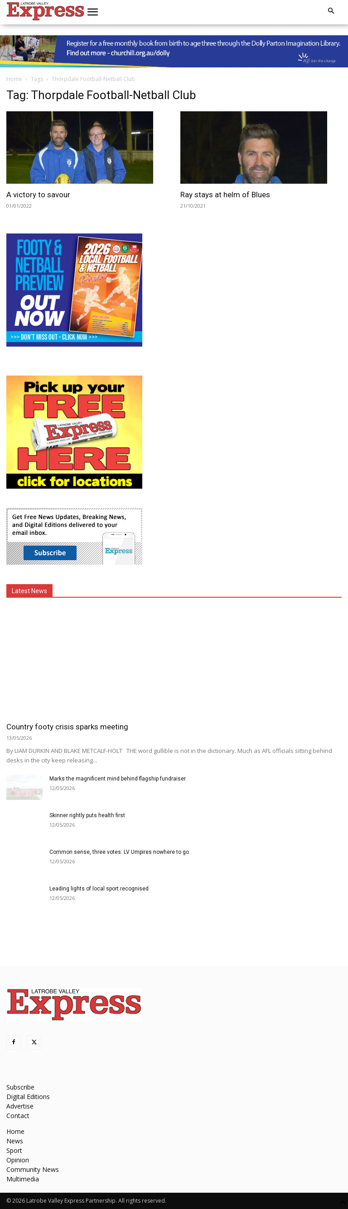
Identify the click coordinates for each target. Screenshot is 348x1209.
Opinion (17, 1160)
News (14, 1141)
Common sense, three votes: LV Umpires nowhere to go (119, 852)
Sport (14, 1150)
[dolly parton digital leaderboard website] (174, 51)
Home (14, 79)
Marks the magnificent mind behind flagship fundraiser (117, 779)
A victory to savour (38, 194)
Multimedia (22, 1179)
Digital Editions (28, 1096)
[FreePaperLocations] (74, 486)
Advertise (20, 1106)
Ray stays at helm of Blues (225, 194)
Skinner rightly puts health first (87, 815)
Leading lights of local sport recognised (99, 888)
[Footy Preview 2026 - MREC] (74, 344)
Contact (17, 1115)
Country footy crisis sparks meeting (67, 726)
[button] (92, 12)
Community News (32, 1169)
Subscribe (20, 1087)
